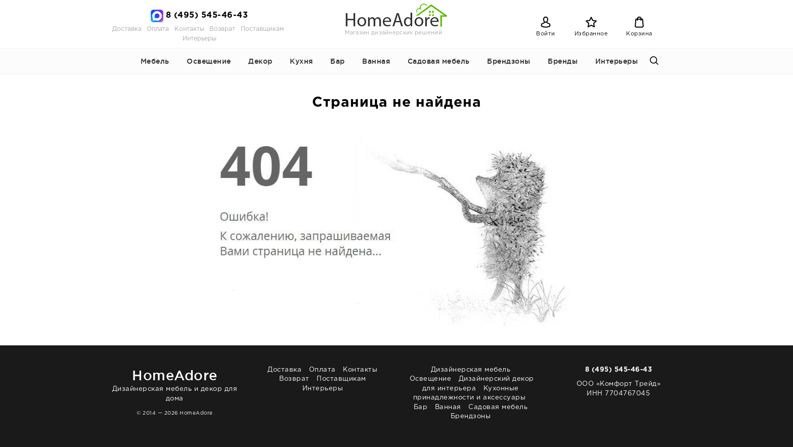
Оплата (158, 29)
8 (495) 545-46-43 (207, 15)
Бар (337, 61)
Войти (545, 33)
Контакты (189, 29)
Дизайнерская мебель (471, 370)
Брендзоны (509, 61)
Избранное (591, 33)
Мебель (155, 61)
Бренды (563, 61)
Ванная (376, 61)
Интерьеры (199, 38)
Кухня (301, 61)
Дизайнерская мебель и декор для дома (174, 383)
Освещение (209, 61)
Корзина (639, 33)
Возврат (222, 29)
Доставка (127, 29)
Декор (260, 61)
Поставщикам (262, 29)
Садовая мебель (439, 61)
